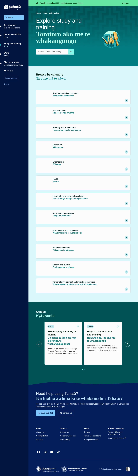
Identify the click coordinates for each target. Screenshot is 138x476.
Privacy (87, 432)
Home (38, 13)
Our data (39, 440)
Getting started (42, 436)
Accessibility (65, 440)
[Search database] (71, 51)
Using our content (91, 440)
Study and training (51, 13)
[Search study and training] (55, 52)
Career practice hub (68, 436)
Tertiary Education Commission (115, 433)
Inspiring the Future (117, 438)
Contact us (66, 413)
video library (77, 3)
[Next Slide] (127, 344)
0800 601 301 (45, 413)
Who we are (41, 432)
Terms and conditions (92, 436)
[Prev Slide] (39, 344)
